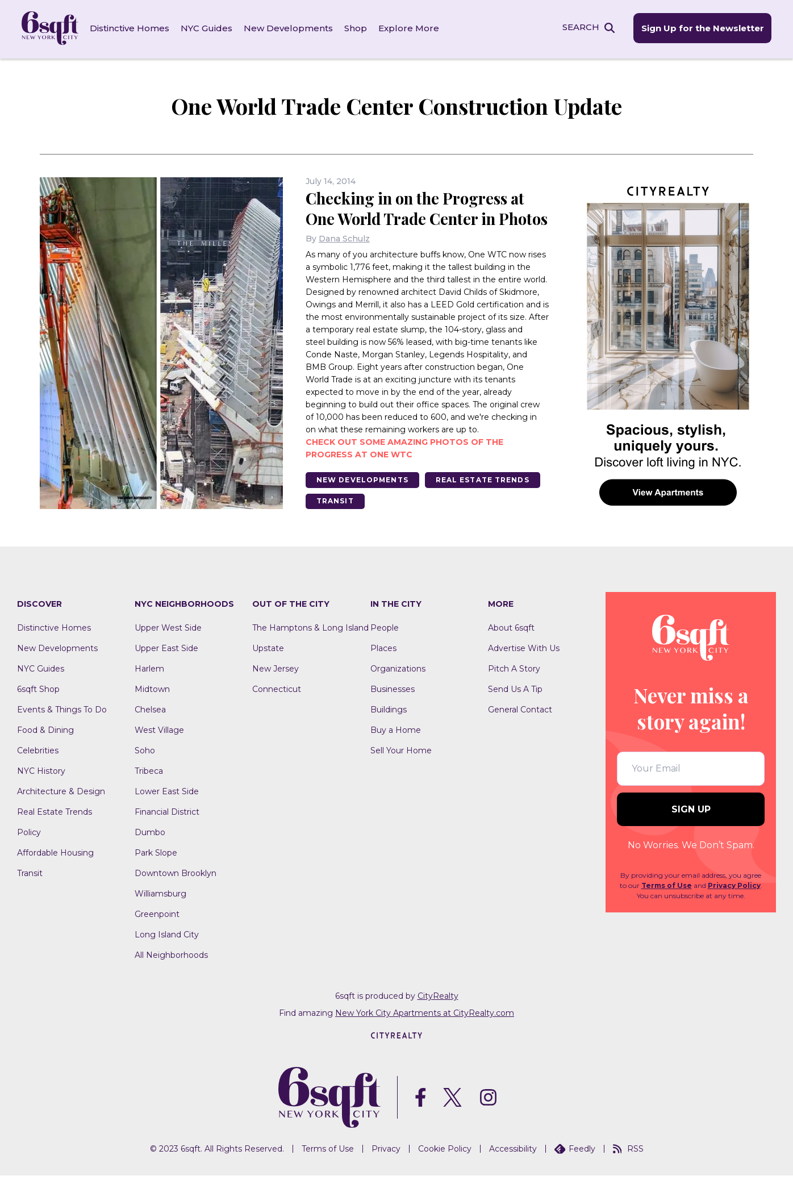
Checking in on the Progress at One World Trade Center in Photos (419, 217)
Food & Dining (45, 734)
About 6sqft (511, 632)
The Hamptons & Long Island (310, 632)
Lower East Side (167, 796)
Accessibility (513, 1153)
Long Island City (167, 939)
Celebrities (38, 755)
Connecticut (276, 694)
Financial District (167, 816)
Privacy (386, 1153)
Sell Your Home (401, 755)
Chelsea (150, 714)
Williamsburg (160, 898)
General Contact (520, 714)
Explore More (409, 28)
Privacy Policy (734, 890)
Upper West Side (168, 632)
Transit (335, 520)
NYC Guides (207, 28)
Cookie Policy (444, 1153)
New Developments (289, 28)
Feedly (574, 1153)
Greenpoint (157, 919)
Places (383, 653)
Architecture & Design (61, 796)
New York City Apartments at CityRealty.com (424, 1017)
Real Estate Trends (486, 498)
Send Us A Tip (515, 694)
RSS (628, 1153)
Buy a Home (395, 734)
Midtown (152, 694)
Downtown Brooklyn (175, 878)
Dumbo (150, 837)
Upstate (268, 653)
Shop (356, 28)
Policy (29, 837)
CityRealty (438, 1000)
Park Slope (156, 857)
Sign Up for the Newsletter (701, 28)
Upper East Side (166, 653)
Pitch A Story (514, 673)
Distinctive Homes (130, 28)
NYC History (41, 775)
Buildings (388, 714)
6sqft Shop (38, 694)
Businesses (392, 694)
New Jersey (275, 673)
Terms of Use (666, 890)
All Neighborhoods (171, 959)
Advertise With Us (524, 653)
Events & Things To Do (62, 714)
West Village (159, 734)
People (384, 632)
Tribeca (149, 775)
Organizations (397, 673)
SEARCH (579, 27)
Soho (145, 755)
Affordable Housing (55, 857)
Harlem (149, 673)
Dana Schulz (344, 257)
